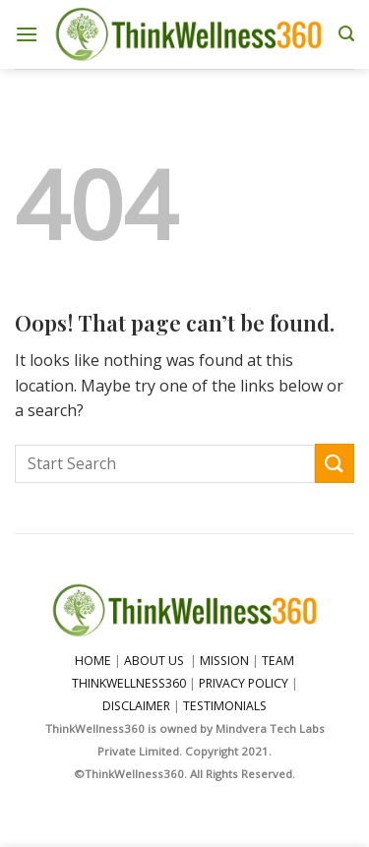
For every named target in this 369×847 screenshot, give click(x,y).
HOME (93, 660)
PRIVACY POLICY (243, 683)
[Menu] (26, 34)
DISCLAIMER (136, 705)
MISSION (226, 660)
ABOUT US (154, 660)
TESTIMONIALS (225, 705)
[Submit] (334, 463)
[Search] (346, 34)
